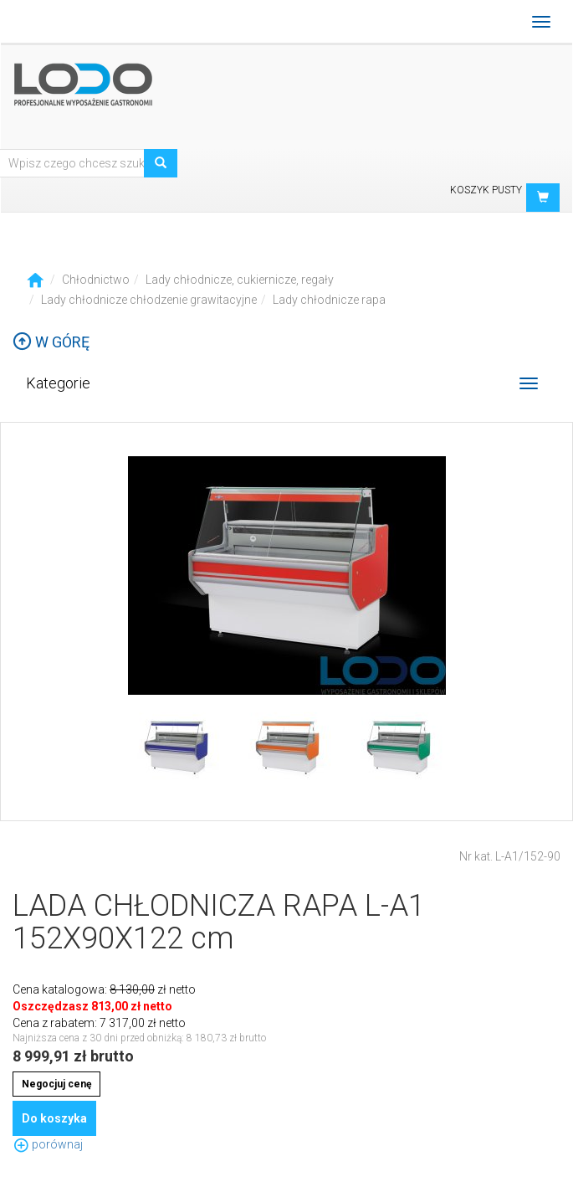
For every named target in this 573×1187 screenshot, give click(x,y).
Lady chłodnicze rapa (329, 299)
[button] (543, 197)
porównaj (48, 1144)
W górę (51, 342)
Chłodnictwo (96, 279)
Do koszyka (54, 1118)
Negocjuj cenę (56, 1084)
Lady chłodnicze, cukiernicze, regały (240, 279)
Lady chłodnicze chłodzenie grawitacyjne (149, 299)
